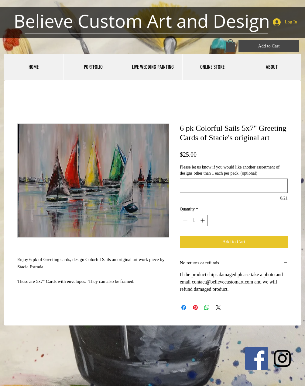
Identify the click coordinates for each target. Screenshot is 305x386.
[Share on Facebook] (183, 307)
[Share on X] (218, 307)
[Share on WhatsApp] (207, 307)
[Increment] (203, 220)
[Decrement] (184, 220)
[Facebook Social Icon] (256, 358)
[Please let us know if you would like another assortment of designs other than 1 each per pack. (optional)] (233, 185)
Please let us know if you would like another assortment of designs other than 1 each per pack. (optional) (229, 170)
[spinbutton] (193, 220)
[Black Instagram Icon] (282, 358)
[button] (230, 45)
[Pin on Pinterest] (195, 307)
